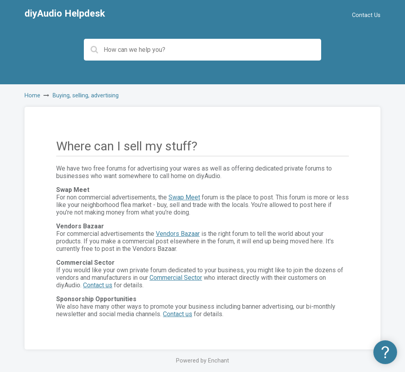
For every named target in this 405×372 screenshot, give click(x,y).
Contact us (97, 285)
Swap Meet (184, 197)
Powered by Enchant (202, 360)
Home (32, 95)
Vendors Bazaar (178, 233)
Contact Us (366, 15)
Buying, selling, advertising (86, 95)
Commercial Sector (176, 277)
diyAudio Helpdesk (65, 13)
